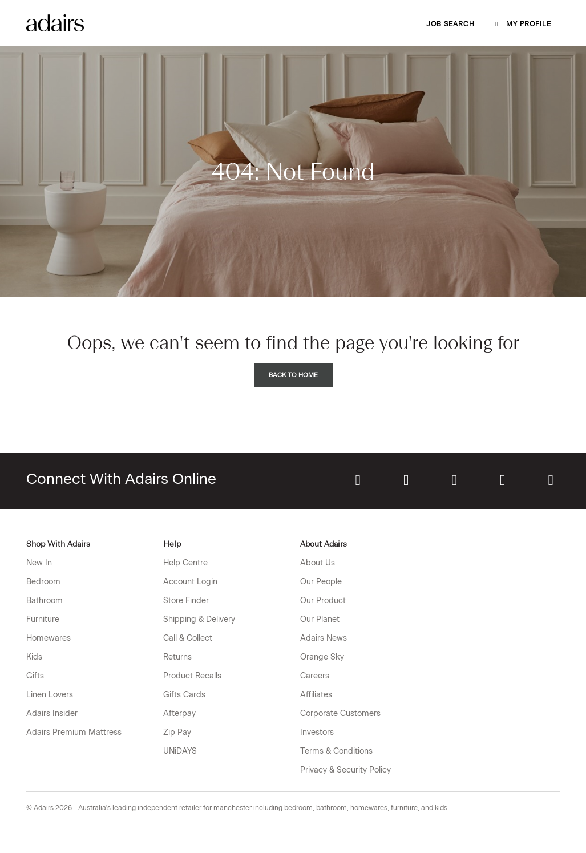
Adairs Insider (52, 713)
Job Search (450, 24)
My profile (522, 24)
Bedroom (43, 582)
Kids (34, 657)
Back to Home (293, 375)
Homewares (48, 638)
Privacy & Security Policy (345, 770)
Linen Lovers (49, 695)
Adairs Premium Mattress (74, 732)
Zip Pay (177, 732)
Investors (317, 732)
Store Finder (186, 600)
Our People (321, 582)
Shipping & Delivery (199, 619)
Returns (177, 657)
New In (39, 563)
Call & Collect (187, 638)
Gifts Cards (184, 695)
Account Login (190, 582)
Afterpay (179, 713)
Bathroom (44, 600)
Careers (314, 676)
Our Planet (320, 619)
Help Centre (185, 563)
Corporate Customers (340, 713)
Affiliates (316, 695)
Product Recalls (192, 676)
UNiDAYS (180, 751)
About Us (317, 563)
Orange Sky (322, 657)
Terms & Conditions (336, 751)
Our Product (323, 600)
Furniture (42, 619)
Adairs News (323, 638)
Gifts (35, 676)
